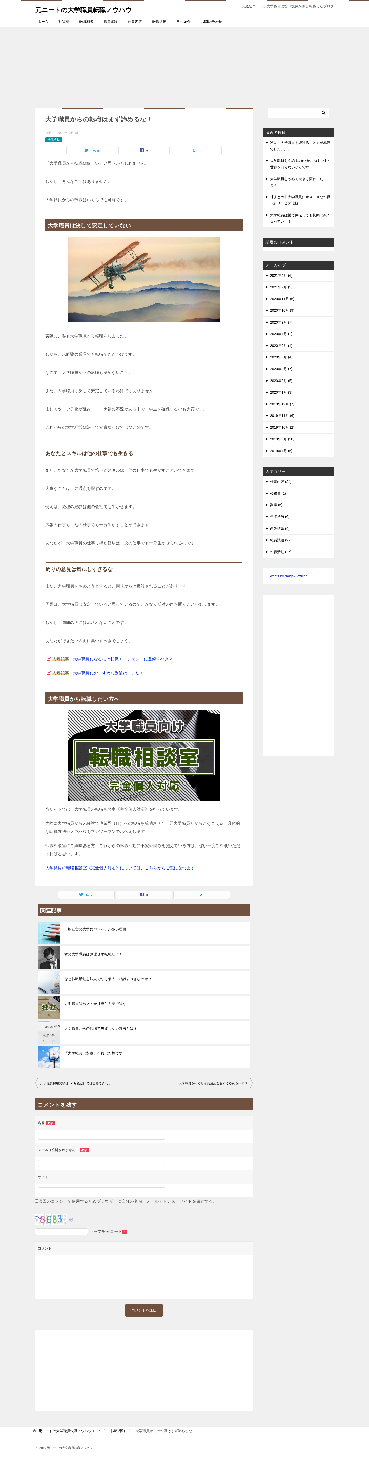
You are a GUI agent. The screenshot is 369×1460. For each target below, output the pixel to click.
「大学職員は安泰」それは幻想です (93, 1053)
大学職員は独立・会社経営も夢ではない (97, 1004)
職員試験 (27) (281, 540)
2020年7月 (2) (281, 334)
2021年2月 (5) (281, 287)
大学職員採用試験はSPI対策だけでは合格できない (75, 1083)
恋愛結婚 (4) (280, 528)
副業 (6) (276, 505)
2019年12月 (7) (282, 404)
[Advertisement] (184, 64)
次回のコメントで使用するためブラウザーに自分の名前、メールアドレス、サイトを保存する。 (127, 1201)
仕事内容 (135, 21)
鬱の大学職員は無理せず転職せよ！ (93, 954)
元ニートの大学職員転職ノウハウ (93, 8)
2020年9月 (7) (281, 322)
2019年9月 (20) (282, 439)
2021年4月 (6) (281, 275)
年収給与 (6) (280, 517)
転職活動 (159, 21)
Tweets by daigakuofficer (287, 576)
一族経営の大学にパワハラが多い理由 (95, 929)
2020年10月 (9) (282, 310)
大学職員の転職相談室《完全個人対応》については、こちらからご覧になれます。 (122, 868)
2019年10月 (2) (282, 427)
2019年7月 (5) (281, 451)
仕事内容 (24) (281, 482)
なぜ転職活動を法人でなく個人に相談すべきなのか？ (108, 979)
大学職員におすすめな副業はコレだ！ (108, 673)
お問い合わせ (211, 21)
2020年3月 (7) (281, 369)
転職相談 (86, 21)
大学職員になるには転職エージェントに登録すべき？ (123, 659)
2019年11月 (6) (282, 416)
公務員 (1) (278, 493)
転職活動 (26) (281, 552)
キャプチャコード (105, 1231)
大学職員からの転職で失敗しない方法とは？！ (102, 1028)
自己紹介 (183, 21)
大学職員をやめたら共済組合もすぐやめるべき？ (213, 1083)
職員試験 (111, 21)
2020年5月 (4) (281, 357)
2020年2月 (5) (281, 381)
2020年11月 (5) (282, 299)
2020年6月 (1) (281, 346)
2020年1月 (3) (281, 392)
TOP (69, 1431)
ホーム (43, 21)
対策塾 (63, 21)
